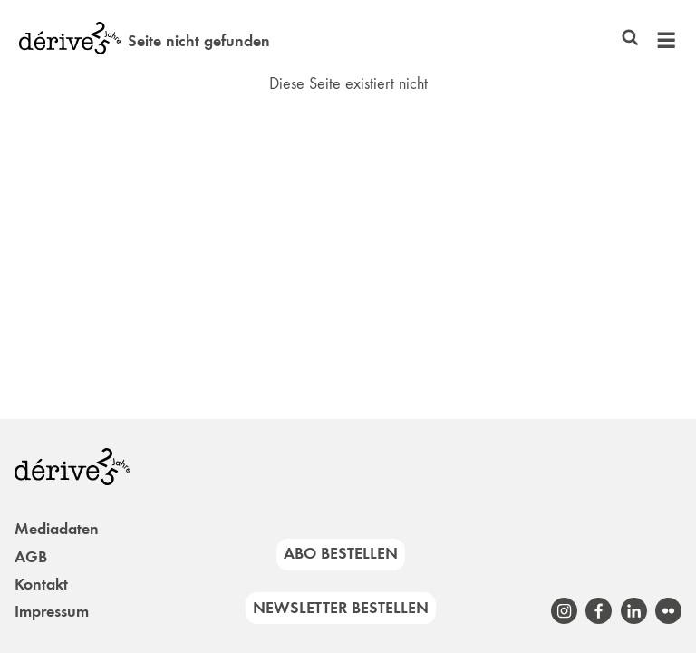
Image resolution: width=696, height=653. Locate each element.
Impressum (51, 611)
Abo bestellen (341, 553)
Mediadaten (56, 529)
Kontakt (41, 584)
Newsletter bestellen (341, 608)
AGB (30, 557)
